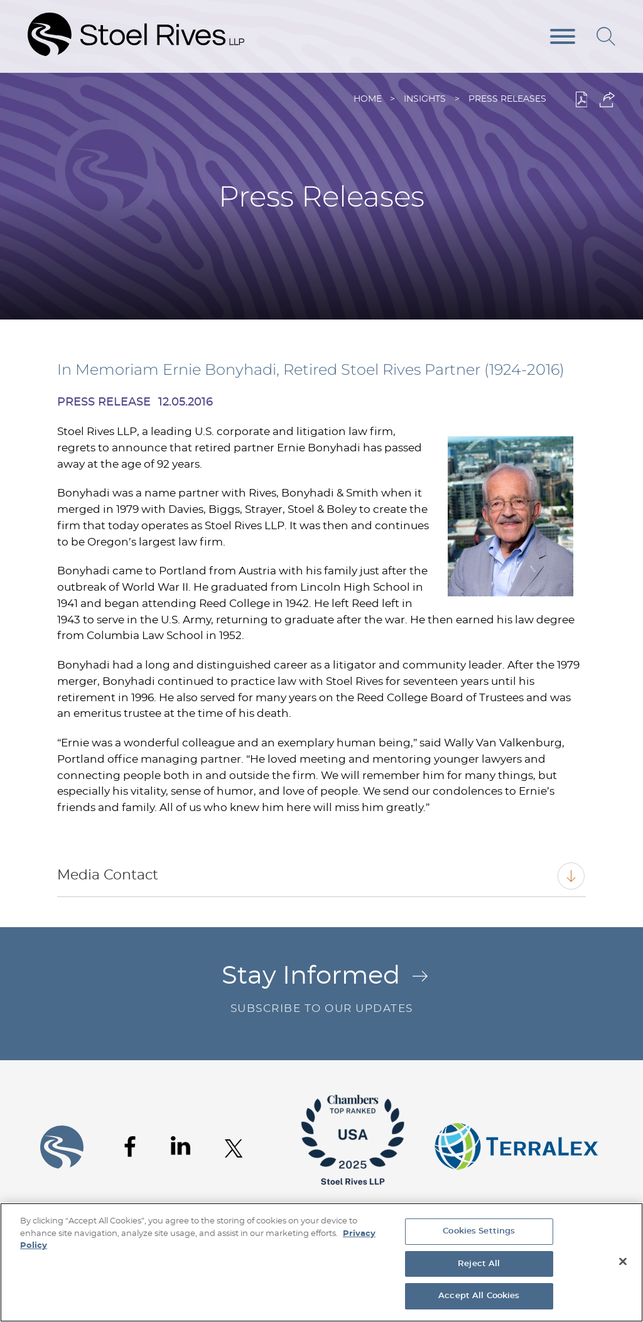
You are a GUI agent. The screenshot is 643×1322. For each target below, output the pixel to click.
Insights (425, 99)
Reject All (479, 1264)
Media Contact (107, 875)
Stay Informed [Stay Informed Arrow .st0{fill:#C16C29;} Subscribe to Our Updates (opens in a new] (321, 990)
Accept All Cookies (478, 1296)
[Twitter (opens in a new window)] (234, 1148)
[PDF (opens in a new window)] (582, 99)
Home (368, 99)
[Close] (623, 1262)
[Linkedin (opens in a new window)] (180, 1145)
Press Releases (507, 99)
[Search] (606, 36)
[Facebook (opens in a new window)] (130, 1146)
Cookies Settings (479, 1231)
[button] (607, 99)
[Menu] (563, 37)
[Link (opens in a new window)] (353, 1193)
